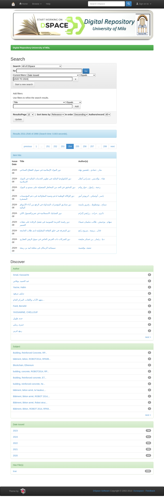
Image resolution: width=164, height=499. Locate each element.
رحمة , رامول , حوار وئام (89, 187)
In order (69, 114)
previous (28, 146)
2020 (15, 455)
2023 (15, 430)
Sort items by (43, 114)
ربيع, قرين (17, 331)
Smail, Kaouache (21, 275)
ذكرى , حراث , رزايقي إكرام (91, 213)
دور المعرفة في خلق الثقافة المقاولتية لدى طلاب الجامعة (45, 230)
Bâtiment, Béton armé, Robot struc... (30, 402)
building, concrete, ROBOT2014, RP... (31, 371)
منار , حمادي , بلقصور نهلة (89, 170)
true (15, 471)
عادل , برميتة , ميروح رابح (89, 230)
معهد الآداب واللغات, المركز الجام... (29, 300)
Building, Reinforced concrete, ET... (29, 377)
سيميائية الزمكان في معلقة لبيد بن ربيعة (37, 248)
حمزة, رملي (18, 324)
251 (48, 146)
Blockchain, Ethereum (23, 365)
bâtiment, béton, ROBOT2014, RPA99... (32, 359)
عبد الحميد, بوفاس (21, 281)
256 (84, 146)
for (14, 71)
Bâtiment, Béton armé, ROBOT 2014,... (31, 396)
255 (77, 146)
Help (48, 4)
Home (23, 3)
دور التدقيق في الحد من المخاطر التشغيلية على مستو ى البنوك (47, 187)
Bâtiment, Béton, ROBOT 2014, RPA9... (32, 409)
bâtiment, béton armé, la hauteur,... (29, 390)
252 (55, 146)
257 (92, 146)
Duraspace (138, 491)
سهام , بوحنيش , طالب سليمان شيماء (95, 222)
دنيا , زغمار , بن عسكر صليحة (91, 239)
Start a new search (24, 84)
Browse (36, 4)
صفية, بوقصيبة (84, 248)
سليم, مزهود (18, 293)
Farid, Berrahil (19, 306)
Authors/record (96, 114)
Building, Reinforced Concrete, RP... (30, 353)
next (113, 146)
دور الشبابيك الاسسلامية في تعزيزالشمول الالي (40, 213)
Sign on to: (143, 3)
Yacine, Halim (19, 287)
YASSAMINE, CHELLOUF (25, 312)
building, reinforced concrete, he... (29, 384)
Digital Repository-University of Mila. (31, 47)
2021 (15, 449)
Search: (17, 66)
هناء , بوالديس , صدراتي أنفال (91, 178)
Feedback (150, 491)
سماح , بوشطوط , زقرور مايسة (92, 204)
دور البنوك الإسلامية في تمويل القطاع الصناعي (40, 170)
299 (105, 146)
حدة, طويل (18, 318)
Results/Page (19, 114)
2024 (15, 437)
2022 (15, 443)
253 (62, 146)
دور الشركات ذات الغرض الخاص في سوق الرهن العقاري (45, 239)
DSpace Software (101, 491)
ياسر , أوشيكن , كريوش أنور (91, 196)
